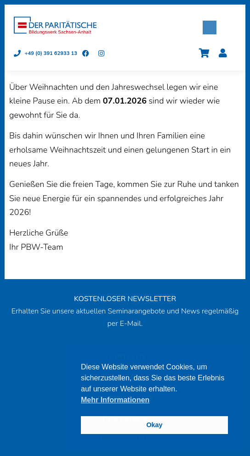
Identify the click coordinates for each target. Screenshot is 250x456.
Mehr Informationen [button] (115, 400)
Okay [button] (154, 425)
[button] (209, 27)
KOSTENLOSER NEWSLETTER (125, 299)
